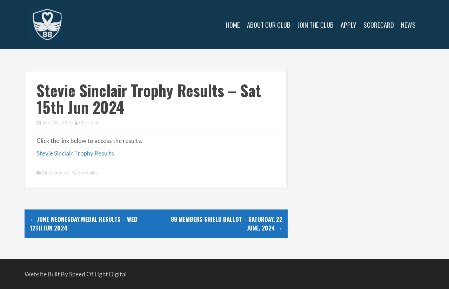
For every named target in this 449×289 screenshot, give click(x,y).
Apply (348, 24)
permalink (87, 173)
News (408, 24)
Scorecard (378, 24)
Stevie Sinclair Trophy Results (75, 153)
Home (233, 24)
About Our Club (268, 24)
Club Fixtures (55, 173)
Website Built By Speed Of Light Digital (76, 274)
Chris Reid (89, 122)
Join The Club (315, 24)
